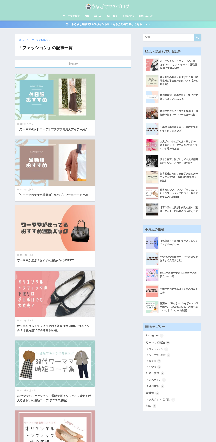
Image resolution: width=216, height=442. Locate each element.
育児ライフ (157, 380)
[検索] (197, 37)
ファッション (158, 350)
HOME (108, 429)
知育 (86, 16)
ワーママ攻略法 (71, 16)
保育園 (155, 361)
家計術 (97, 16)
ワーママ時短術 (159, 356)
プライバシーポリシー (107, 434)
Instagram (155, 336)
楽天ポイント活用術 (162, 400)
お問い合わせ (146, 16)
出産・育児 (111, 16)
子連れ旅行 (128, 16)
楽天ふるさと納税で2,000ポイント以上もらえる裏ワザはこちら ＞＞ (108, 24)
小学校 (155, 367)
